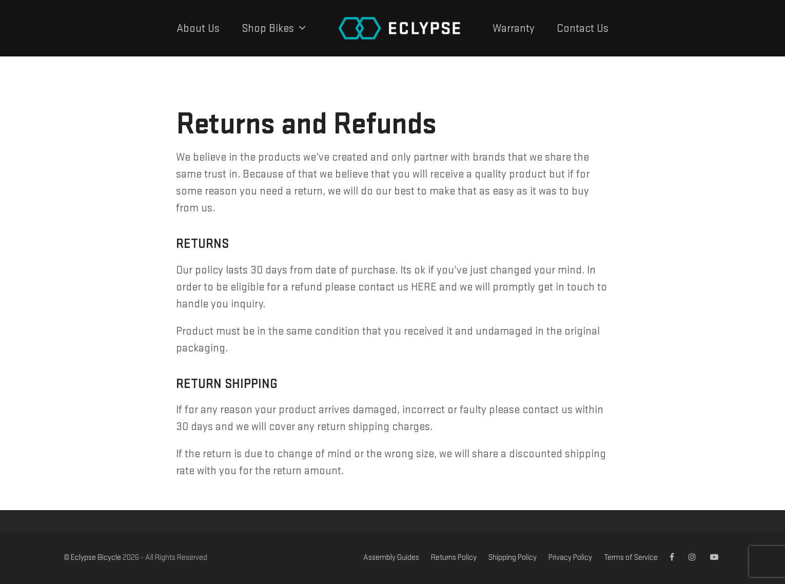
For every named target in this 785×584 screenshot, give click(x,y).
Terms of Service (631, 557)
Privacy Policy (570, 557)
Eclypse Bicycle (96, 557)
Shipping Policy (512, 557)
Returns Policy (454, 557)
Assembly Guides (391, 557)
